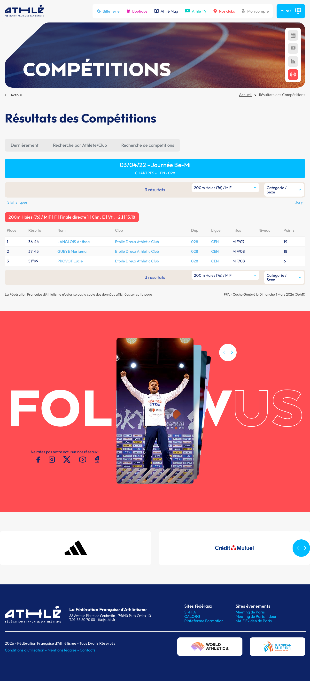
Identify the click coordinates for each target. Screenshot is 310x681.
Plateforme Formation (204, 620)
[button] (231, 360)
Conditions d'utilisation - (26, 650)
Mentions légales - (63, 650)
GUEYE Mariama (71, 251)
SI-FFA (190, 612)
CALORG (192, 616)
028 (194, 241)
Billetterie (108, 11)
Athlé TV (196, 11)
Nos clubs (224, 11)
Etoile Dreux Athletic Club (137, 241)
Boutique (136, 11)
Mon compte (255, 11)
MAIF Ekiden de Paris (254, 620)
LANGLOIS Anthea (73, 241)
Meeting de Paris (250, 612)
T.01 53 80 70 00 (82, 620)
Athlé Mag (166, 11)
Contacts (87, 650)
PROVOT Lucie (70, 261)
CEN (215, 241)
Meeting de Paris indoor (256, 616)
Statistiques (17, 202)
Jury (299, 202)
